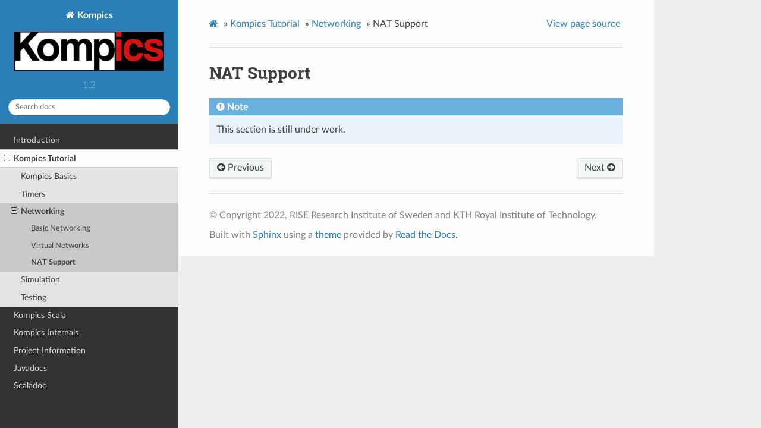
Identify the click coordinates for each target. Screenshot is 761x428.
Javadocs (30, 368)
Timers (33, 194)
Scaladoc (30, 385)
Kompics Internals (46, 332)
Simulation (40, 279)
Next (599, 167)
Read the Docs (425, 235)
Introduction (37, 140)
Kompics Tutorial (40, 158)
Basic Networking (60, 228)
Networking (37, 211)
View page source (583, 24)
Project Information (50, 350)
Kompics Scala (40, 315)
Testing (33, 297)
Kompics (89, 42)
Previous (240, 167)
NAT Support (53, 262)
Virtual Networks (60, 246)
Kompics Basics (49, 176)
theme (328, 235)
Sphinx (267, 235)
